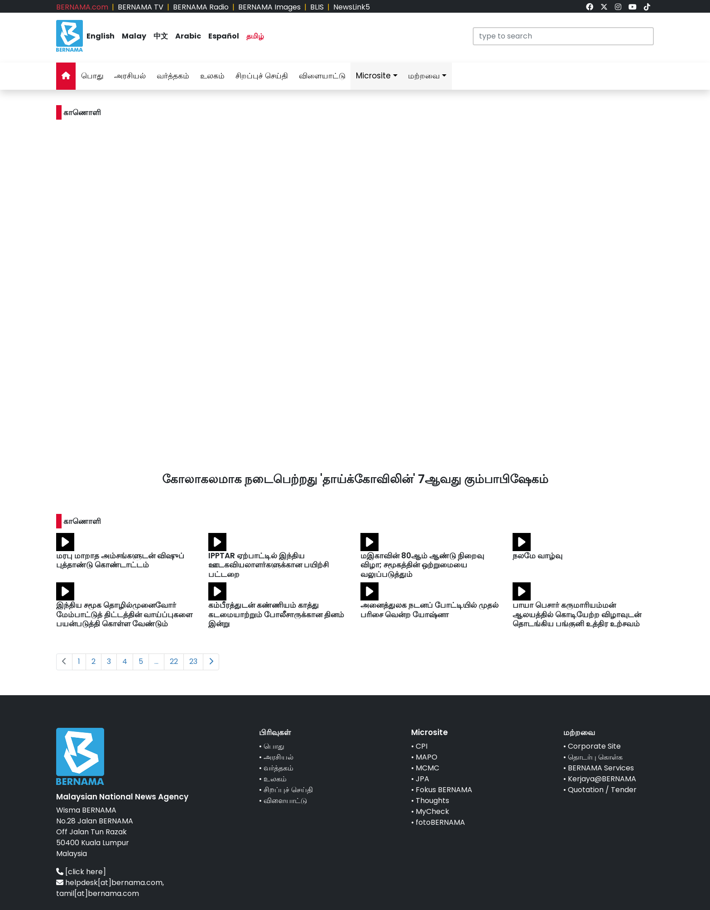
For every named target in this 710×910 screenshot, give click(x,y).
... (156, 661)
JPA (422, 779)
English (100, 36)
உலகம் (212, 75)
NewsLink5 (351, 7)
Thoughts (432, 800)
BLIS (317, 7)
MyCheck (432, 811)
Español (223, 36)
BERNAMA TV (140, 7)
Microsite (373, 75)
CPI (421, 746)
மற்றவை (424, 75)
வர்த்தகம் (173, 75)
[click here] (85, 871)
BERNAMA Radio (201, 7)
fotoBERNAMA (440, 822)
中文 (161, 36)
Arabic (188, 36)
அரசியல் (130, 75)
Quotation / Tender (602, 789)
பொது (92, 75)
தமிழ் (255, 36)
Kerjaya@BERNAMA (602, 779)
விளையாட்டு (322, 75)
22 (174, 661)
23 (193, 661)
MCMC (427, 768)
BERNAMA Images (269, 7)
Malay (134, 36)
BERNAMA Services (601, 768)
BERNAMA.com (82, 7)
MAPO (426, 757)
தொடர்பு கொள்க (595, 757)
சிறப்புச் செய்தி (261, 75)
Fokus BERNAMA (444, 789)
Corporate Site (594, 746)
